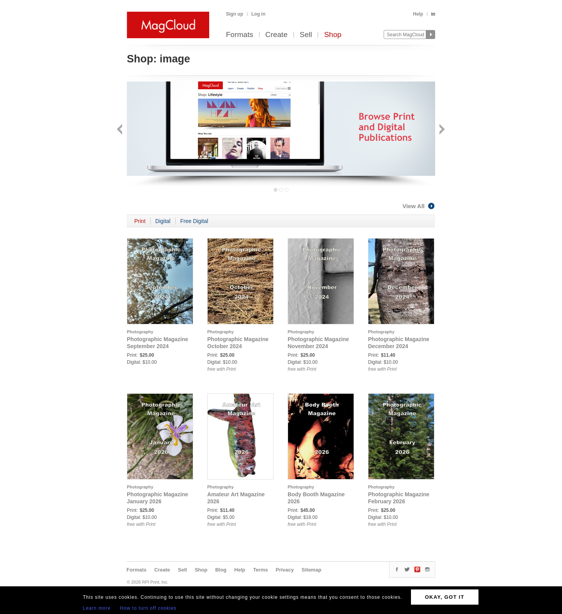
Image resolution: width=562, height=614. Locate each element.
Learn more (96, 608)
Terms (260, 570)
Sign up (234, 14)
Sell (306, 35)
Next (441, 130)
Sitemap (312, 570)
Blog (220, 570)
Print (140, 221)
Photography (140, 331)
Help (418, 14)
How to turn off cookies (148, 608)
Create (276, 35)
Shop (332, 35)
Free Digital (194, 221)
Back (120, 130)
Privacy (285, 570)
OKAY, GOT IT (444, 597)
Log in (258, 14)
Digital (163, 221)
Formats (239, 35)
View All (418, 206)
